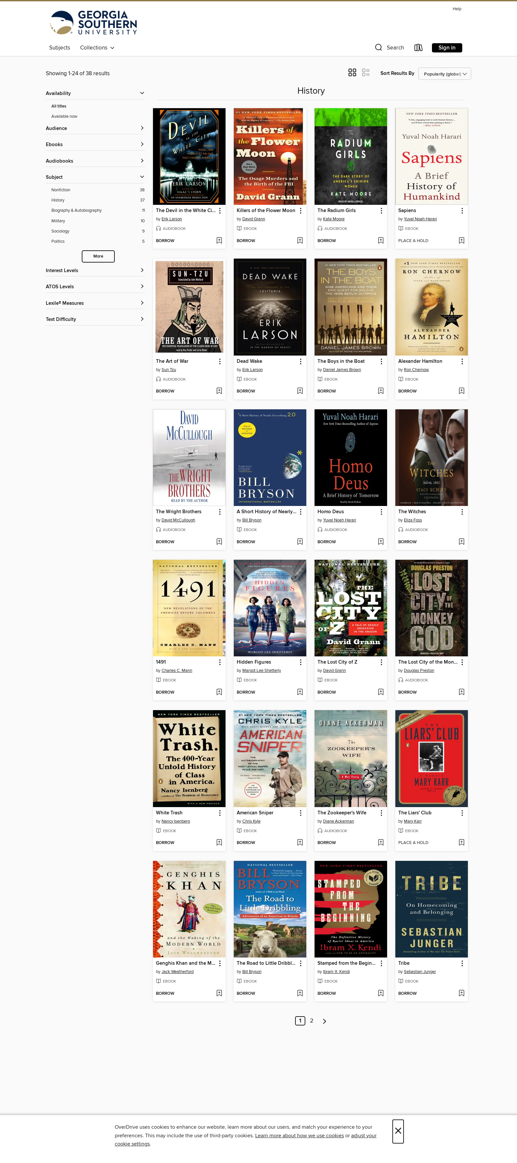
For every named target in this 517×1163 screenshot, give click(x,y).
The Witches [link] (412, 512)
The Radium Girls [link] (337, 211)
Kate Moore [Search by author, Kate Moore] (334, 219)
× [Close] (398, 1131)
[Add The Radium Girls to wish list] (381, 241)
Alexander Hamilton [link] (420, 361)
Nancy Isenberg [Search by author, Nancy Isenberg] (176, 821)
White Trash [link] (169, 813)
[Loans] (419, 49)
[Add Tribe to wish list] (461, 994)
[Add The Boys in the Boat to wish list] (381, 391)
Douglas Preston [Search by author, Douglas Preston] (419, 670)
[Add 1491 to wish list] (219, 692)
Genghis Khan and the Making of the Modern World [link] (186, 963)
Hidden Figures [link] (254, 662)
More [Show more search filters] (98, 256)
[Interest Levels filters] (95, 270)
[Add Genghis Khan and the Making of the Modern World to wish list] (219, 994)
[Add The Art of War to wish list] (219, 391)
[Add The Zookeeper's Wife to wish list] (381, 843)
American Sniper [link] (255, 813)
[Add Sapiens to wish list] (461, 241)
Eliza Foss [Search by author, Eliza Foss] (413, 520)
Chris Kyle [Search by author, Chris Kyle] (251, 821)
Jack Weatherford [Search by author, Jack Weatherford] (178, 971)
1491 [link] (161, 662)
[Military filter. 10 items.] (98, 221)
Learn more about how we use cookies (299, 1135)
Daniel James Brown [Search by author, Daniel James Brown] (342, 369)
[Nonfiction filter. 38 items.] (98, 190)
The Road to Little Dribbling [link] (267, 963)
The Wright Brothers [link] (178, 512)
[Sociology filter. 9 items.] (98, 231)
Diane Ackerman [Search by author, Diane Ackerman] (338, 821)
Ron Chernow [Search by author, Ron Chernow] (416, 369)
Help (457, 9)
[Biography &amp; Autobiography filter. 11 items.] (98, 210)
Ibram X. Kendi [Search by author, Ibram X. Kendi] (336, 971)
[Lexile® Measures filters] (95, 303)
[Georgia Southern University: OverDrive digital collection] (93, 22)
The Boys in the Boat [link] (341, 361)
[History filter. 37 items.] (98, 200)
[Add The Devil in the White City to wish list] (219, 241)
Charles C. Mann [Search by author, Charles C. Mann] (177, 670)
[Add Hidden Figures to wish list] (300, 692)
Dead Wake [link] (249, 361)
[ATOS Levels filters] (95, 287)
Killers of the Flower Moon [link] (266, 211)
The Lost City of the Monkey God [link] (428, 662)
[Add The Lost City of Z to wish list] (381, 692)
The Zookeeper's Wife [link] (342, 813)
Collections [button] (97, 47)
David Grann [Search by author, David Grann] (253, 219)
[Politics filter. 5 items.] (98, 241)
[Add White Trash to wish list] (219, 843)
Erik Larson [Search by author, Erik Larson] (172, 219)
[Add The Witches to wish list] (461, 542)
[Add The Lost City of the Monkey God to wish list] (461, 692)
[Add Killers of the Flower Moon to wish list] (300, 241)
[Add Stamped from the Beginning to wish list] (381, 994)
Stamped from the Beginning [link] (348, 963)
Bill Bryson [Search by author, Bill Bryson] (251, 520)
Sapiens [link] (407, 211)
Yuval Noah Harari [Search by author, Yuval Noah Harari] (420, 219)
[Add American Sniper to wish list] (300, 843)
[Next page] (324, 1021)
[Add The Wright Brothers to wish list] (219, 542)
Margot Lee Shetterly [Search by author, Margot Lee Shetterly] (261, 670)
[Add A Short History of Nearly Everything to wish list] (300, 542)
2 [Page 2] (312, 1020)
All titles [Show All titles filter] (58, 106)
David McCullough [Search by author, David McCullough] (178, 520)
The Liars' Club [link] (415, 813)
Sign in (447, 47)
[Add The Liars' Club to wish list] (461, 843)
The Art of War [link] (172, 361)
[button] (389, 49)
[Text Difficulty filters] (95, 319)
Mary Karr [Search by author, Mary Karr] (413, 821)
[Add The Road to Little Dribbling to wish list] (300, 994)
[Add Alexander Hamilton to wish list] (461, 391)
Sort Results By (397, 73)
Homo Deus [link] (331, 512)
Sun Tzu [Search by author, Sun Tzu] (169, 369)
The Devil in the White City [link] (186, 211)
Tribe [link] (404, 963)
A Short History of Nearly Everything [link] (267, 512)
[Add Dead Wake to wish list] (300, 391)
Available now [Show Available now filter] (64, 116)
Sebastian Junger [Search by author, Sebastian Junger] (420, 971)
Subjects (59, 47)
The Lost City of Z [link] (337, 662)
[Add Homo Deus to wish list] (381, 542)
